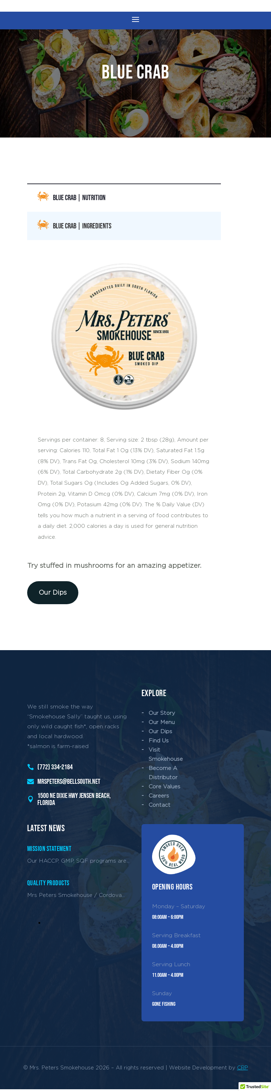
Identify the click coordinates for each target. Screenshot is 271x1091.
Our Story (162, 715)
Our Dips (53, 594)
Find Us (159, 742)
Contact (159, 807)
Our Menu (162, 724)
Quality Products (48, 885)
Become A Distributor (163, 774)
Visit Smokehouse (166, 756)
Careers (159, 798)
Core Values (164, 789)
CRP (242, 1069)
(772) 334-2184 (55, 769)
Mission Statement (49, 851)
